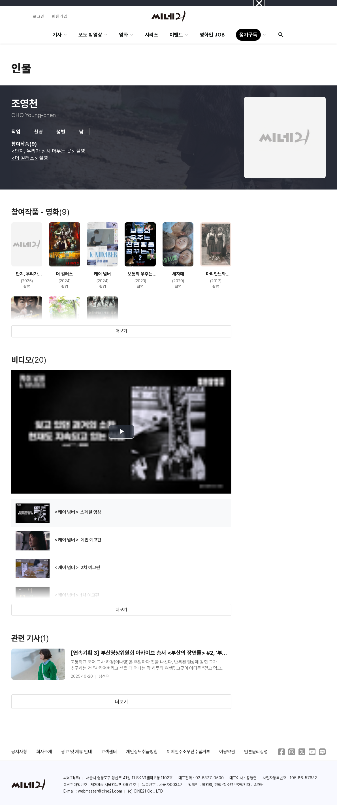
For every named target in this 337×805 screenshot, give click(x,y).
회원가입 (59, 16)
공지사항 (19, 751)
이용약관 (227, 751)
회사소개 (44, 751)
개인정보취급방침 (142, 751)
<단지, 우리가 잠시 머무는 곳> (43, 151)
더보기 (121, 331)
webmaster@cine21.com (100, 791)
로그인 (38, 16)
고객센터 (109, 751)
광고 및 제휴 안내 (76, 751)
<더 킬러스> (24, 158)
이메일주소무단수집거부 (188, 751)
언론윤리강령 (256, 751)
